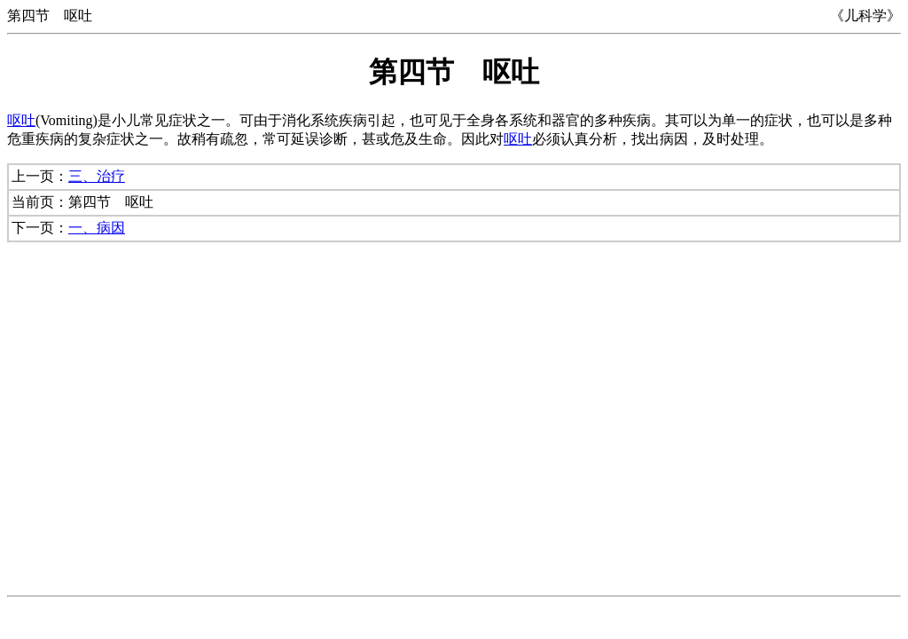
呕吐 (21, 120)
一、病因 (96, 227)
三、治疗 (96, 176)
